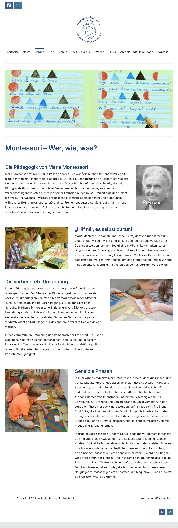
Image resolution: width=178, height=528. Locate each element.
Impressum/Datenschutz (157, 498)
